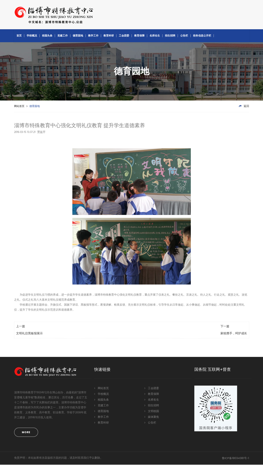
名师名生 (155, 36)
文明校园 (151, 411)
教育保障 (139, 36)
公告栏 (184, 36)
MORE (26, 432)
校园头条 (47, 36)
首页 (19, 36)
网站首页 (19, 106)
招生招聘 (170, 36)
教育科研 (108, 36)
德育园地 (78, 36)
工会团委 (124, 36)
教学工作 (93, 36)
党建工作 (62, 36)
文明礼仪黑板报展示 (29, 334)
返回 (244, 106)
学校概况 (32, 36)
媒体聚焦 (151, 417)
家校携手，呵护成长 (233, 334)
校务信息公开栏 (202, 36)
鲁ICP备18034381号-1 (235, 458)
